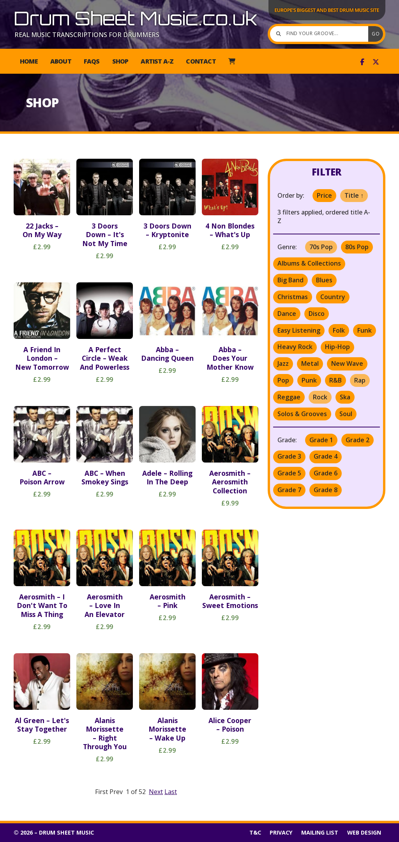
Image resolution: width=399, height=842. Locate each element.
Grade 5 (289, 473)
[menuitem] (231, 61)
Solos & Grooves (302, 413)
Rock (320, 397)
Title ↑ (354, 195)
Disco (317, 313)
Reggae (288, 397)
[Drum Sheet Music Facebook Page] (362, 62)
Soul (345, 413)
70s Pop (321, 247)
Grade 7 (289, 490)
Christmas (292, 296)
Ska (345, 397)
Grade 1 (321, 440)
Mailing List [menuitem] (319, 832)
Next (156, 791)
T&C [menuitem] (255, 832)
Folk (339, 330)
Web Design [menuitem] (364, 832)
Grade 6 (325, 473)
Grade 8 (325, 490)
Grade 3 (289, 456)
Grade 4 (325, 456)
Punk (309, 380)
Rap (359, 380)
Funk (364, 330)
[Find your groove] (321, 34)
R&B (335, 380)
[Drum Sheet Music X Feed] (376, 62)
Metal (310, 363)
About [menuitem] (60, 61)
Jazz (283, 363)
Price (324, 195)
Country (332, 296)
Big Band (290, 280)
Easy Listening (298, 330)
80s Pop (357, 247)
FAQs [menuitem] (92, 61)
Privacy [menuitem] (281, 832)
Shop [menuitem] (120, 61)
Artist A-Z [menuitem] (157, 61)
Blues (324, 280)
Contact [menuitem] (200, 61)
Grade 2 (357, 440)
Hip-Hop (337, 346)
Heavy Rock (294, 346)
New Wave (347, 363)
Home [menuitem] (29, 61)
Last (170, 791)
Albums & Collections (309, 263)
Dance (286, 313)
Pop (283, 380)
